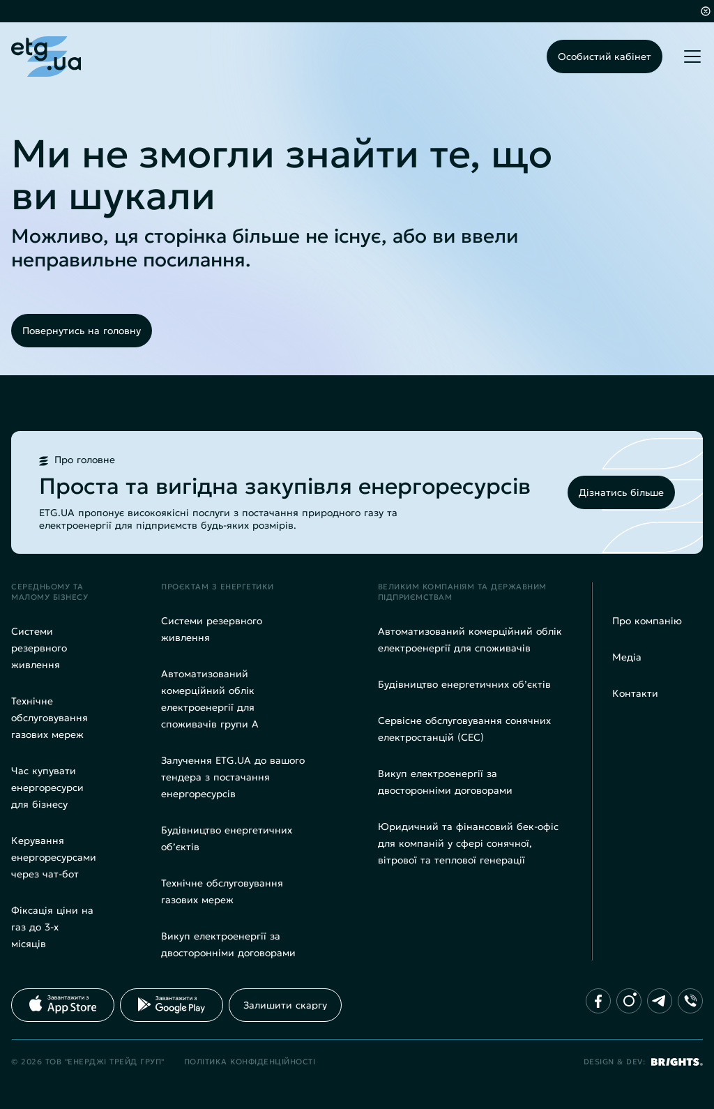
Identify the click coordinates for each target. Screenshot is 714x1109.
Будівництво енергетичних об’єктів (464, 684)
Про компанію (647, 620)
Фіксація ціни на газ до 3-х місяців (52, 927)
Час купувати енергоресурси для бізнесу (47, 787)
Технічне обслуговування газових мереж (49, 718)
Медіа (626, 657)
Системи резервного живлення (39, 648)
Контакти (635, 693)
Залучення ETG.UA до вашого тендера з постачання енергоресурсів (233, 777)
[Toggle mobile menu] (692, 56)
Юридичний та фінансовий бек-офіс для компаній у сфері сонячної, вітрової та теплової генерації (468, 843)
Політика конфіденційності (250, 1061)
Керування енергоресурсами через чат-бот (53, 857)
